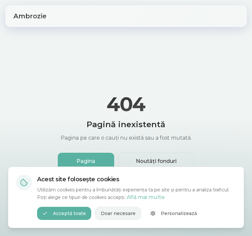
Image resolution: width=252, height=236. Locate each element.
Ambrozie (30, 16)
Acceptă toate (64, 213)
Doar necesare (118, 213)
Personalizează (173, 213)
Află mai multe (146, 197)
